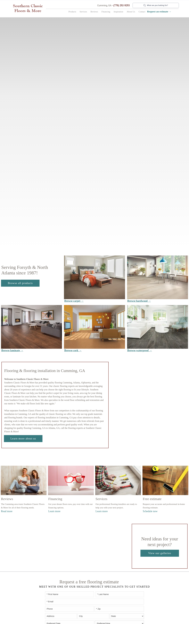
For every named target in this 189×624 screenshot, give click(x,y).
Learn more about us (23, 438)
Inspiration (118, 11)
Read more (6, 511)
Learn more (54, 511)
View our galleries (159, 553)
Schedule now (150, 511)
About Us (131, 11)
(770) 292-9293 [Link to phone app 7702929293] (121, 5)
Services (83, 11)
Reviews (94, 11)
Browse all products (20, 283)
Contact (142, 11)
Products (72, 11)
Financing (105, 11)
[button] (72, 12)
